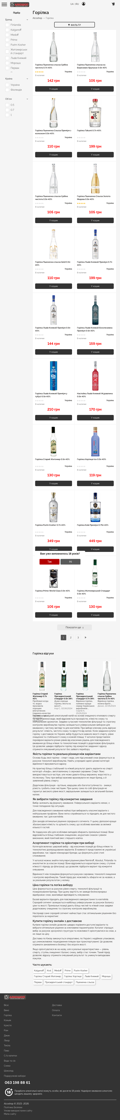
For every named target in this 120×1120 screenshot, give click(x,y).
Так (49, 561)
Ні (70, 561)
